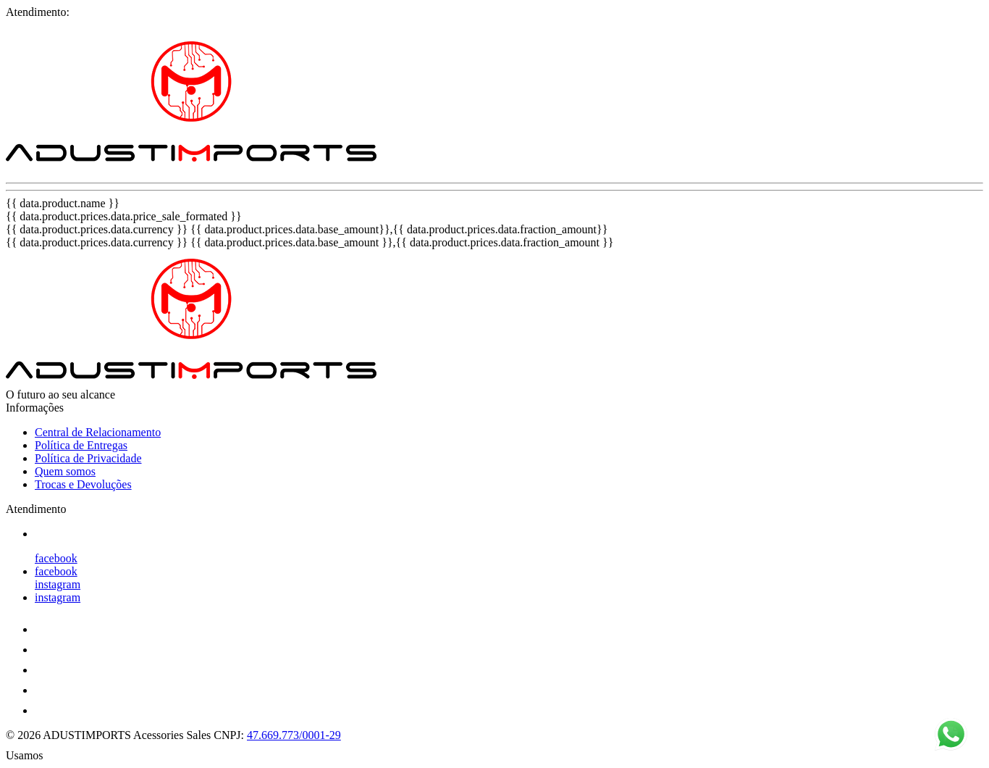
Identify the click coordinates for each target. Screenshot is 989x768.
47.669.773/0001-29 (294, 735)
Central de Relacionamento (98, 432)
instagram (57, 584)
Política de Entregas (81, 445)
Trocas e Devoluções (83, 484)
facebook (56, 558)
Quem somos (65, 471)
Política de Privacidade (88, 458)
